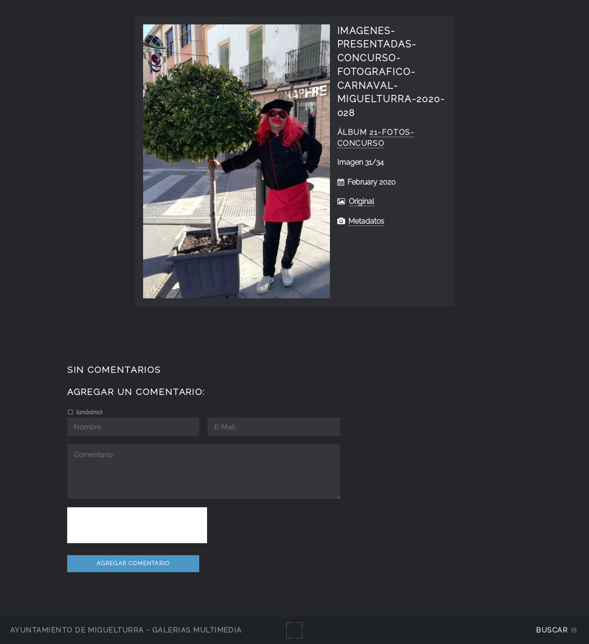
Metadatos (366, 221)
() (88, 412)
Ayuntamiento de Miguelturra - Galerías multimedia (126, 630)
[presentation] (137, 525)
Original (361, 201)
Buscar (552, 630)
